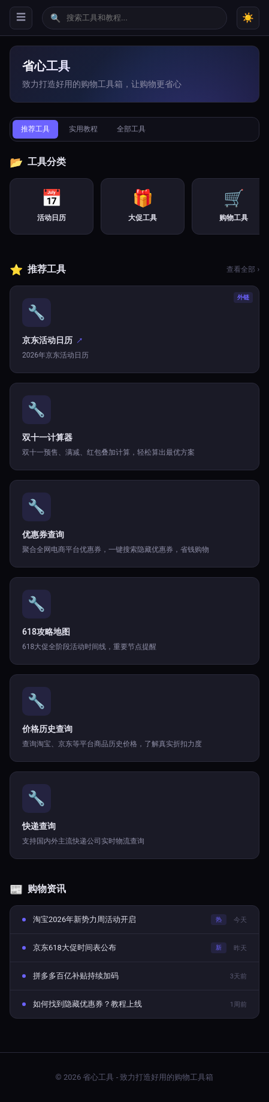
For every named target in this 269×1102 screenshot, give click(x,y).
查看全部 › (242, 269)
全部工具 (131, 129)
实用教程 (83, 129)
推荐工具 (35, 129)
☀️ (248, 18)
